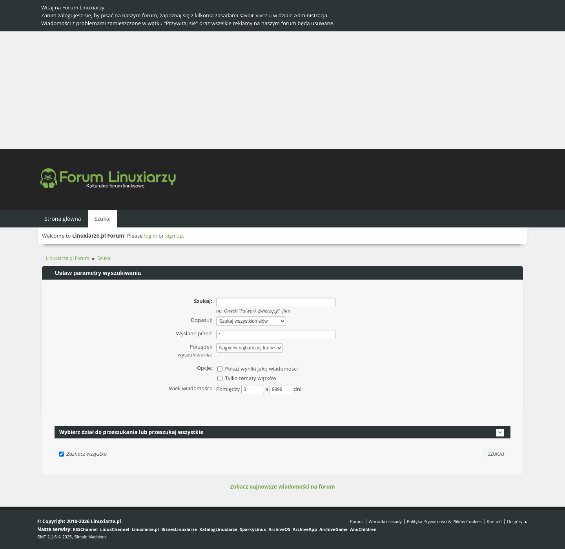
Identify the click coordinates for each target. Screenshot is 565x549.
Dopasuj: (201, 320)
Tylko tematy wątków (250, 378)
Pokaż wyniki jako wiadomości (261, 368)
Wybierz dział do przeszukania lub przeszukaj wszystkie (131, 432)
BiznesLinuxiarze (179, 529)
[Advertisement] (282, 90)
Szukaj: (203, 301)
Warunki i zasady (385, 521)
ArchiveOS (279, 529)
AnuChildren (363, 529)
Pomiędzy (228, 389)
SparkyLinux (253, 529)
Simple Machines (90, 536)
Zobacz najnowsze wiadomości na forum (282, 486)
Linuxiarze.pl (145, 529)
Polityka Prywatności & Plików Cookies (444, 521)
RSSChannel (85, 529)
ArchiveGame (333, 529)
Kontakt (494, 521)
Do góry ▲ (517, 521)
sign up (174, 235)
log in (150, 235)
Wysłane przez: (194, 333)
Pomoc (357, 521)
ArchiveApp (305, 529)
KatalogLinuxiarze (218, 529)
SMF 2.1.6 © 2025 (54, 536)
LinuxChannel (114, 529)
